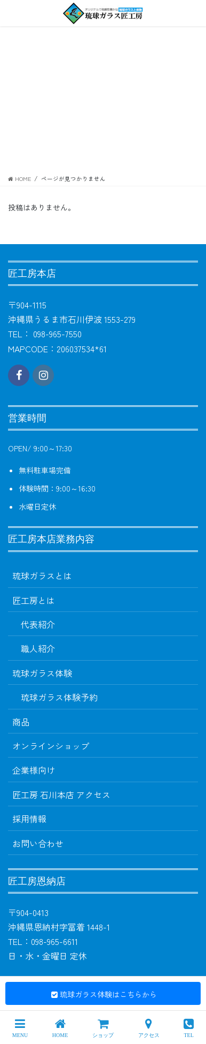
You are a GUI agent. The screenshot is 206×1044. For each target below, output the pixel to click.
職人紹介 (38, 648)
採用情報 (29, 818)
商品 (20, 721)
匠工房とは (33, 600)
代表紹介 (38, 624)
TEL (189, 1028)
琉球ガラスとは (42, 575)
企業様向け (33, 769)
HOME (60, 1028)
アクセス (149, 1028)
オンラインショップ (50, 745)
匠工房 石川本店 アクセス (61, 794)
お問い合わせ (38, 843)
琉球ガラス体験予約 (59, 697)
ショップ (103, 1028)
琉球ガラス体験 (42, 673)
